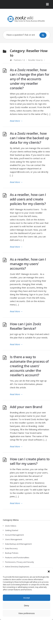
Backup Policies (11, 553)
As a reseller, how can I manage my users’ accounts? (28, 264)
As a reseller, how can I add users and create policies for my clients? (28, 199)
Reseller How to (35, 60)
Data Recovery (11, 548)
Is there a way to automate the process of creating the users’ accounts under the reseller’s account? (29, 365)
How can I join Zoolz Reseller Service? (25, 326)
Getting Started (11, 530)
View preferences (26, 613)
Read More (16, 120)
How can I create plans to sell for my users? (30, 461)
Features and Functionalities (17, 557)
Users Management (13, 539)
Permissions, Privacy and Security (19, 562)
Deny (26, 605)
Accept (26, 598)
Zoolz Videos (10, 526)
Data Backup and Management (18, 544)
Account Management (14, 535)
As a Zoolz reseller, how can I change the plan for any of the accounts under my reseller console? (29, 78)
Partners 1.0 (19, 60)
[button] (48, 571)
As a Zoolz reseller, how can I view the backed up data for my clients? (29, 138)
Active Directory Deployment (17, 566)
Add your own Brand (26, 406)
